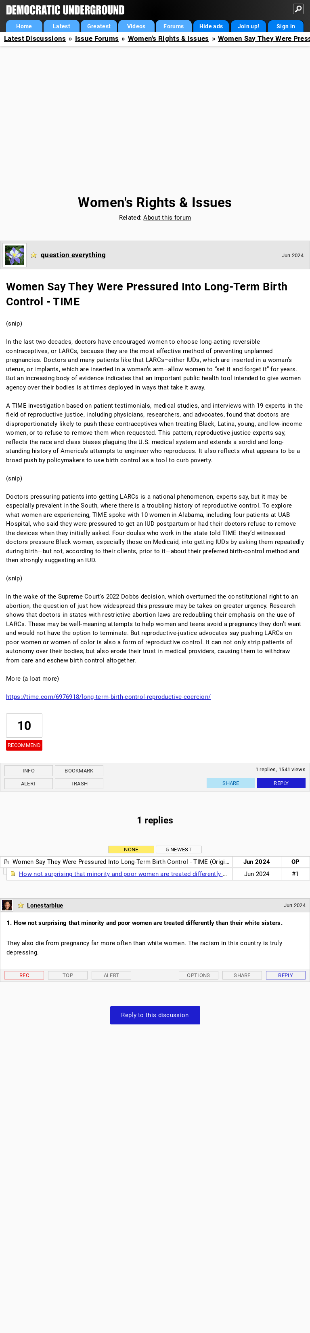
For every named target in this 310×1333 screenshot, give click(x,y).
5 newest (178, 849)
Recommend (24, 745)
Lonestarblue (45, 905)
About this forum (167, 217)
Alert (29, 784)
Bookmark (79, 771)
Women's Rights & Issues (168, 38)
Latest (61, 26)
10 (24, 726)
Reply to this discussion (155, 1015)
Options (198, 975)
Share (230, 783)
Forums (173, 26)
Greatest (99, 26)
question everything (73, 255)
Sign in (285, 26)
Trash (79, 784)
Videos (136, 26)
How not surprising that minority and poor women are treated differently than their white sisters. (154, 874)
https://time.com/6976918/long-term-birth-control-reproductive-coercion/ (108, 696)
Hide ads (211, 26)
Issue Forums (97, 38)
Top (68, 975)
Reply (281, 783)
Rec (24, 975)
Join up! (248, 26)
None (131, 849)
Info (29, 771)
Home (24, 26)
